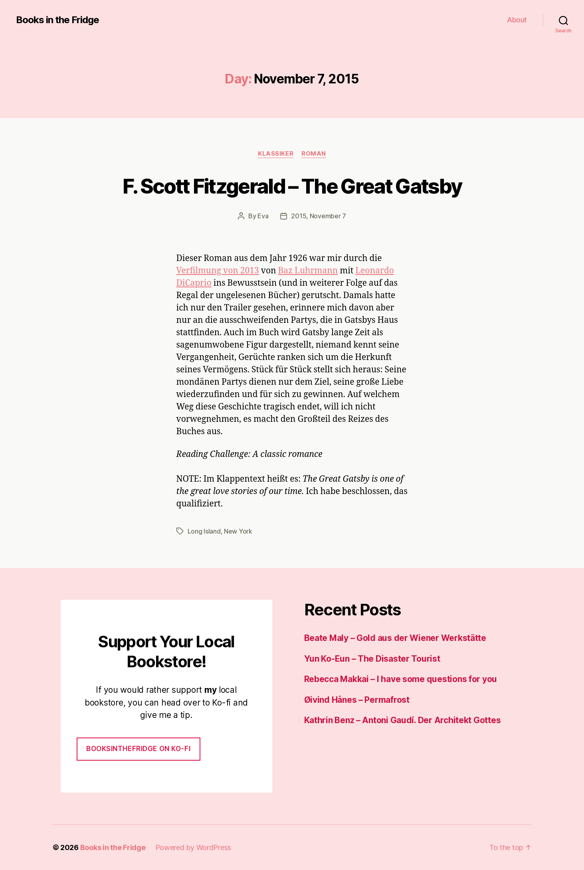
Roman (313, 153)
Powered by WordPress (193, 847)
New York (238, 531)
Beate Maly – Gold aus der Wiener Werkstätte (395, 638)
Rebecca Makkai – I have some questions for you (400, 679)
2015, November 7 (318, 216)
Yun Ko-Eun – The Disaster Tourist (372, 659)
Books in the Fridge (57, 20)
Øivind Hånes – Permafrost (357, 700)
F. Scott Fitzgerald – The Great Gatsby (292, 186)
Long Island (204, 531)
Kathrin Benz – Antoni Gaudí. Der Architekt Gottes (402, 720)
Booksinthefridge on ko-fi (138, 749)
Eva (262, 216)
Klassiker (275, 153)
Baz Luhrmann (308, 270)
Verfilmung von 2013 (217, 270)
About (517, 20)
